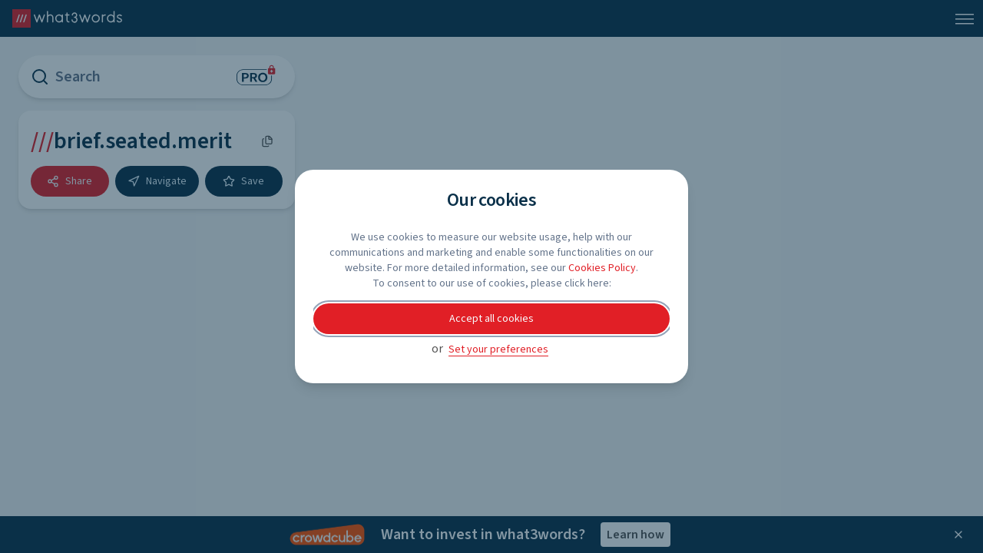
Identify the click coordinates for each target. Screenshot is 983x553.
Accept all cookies (491, 318)
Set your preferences (498, 349)
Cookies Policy (602, 268)
